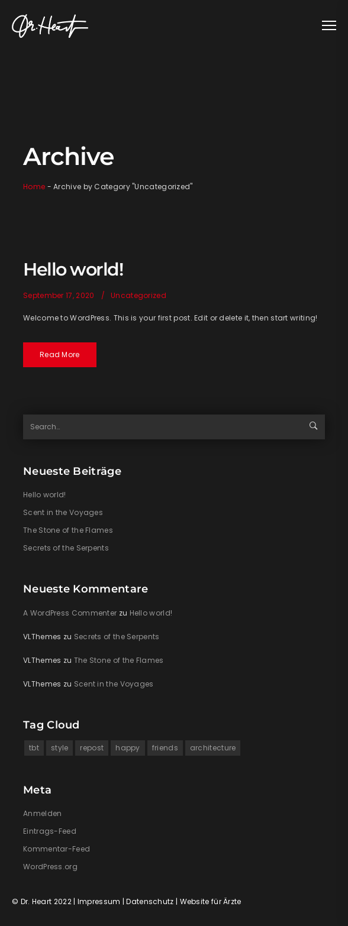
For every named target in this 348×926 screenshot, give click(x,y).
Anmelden (42, 813)
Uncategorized (138, 295)
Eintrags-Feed (49, 831)
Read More (60, 354)
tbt (34, 748)
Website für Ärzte (210, 901)
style (60, 748)
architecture (213, 748)
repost (92, 748)
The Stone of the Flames (68, 530)
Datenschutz (149, 901)
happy (127, 748)
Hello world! (73, 269)
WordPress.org (50, 867)
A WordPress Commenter (70, 613)
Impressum (99, 901)
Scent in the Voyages (63, 512)
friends (165, 748)
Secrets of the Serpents (66, 548)
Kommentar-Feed (56, 849)
